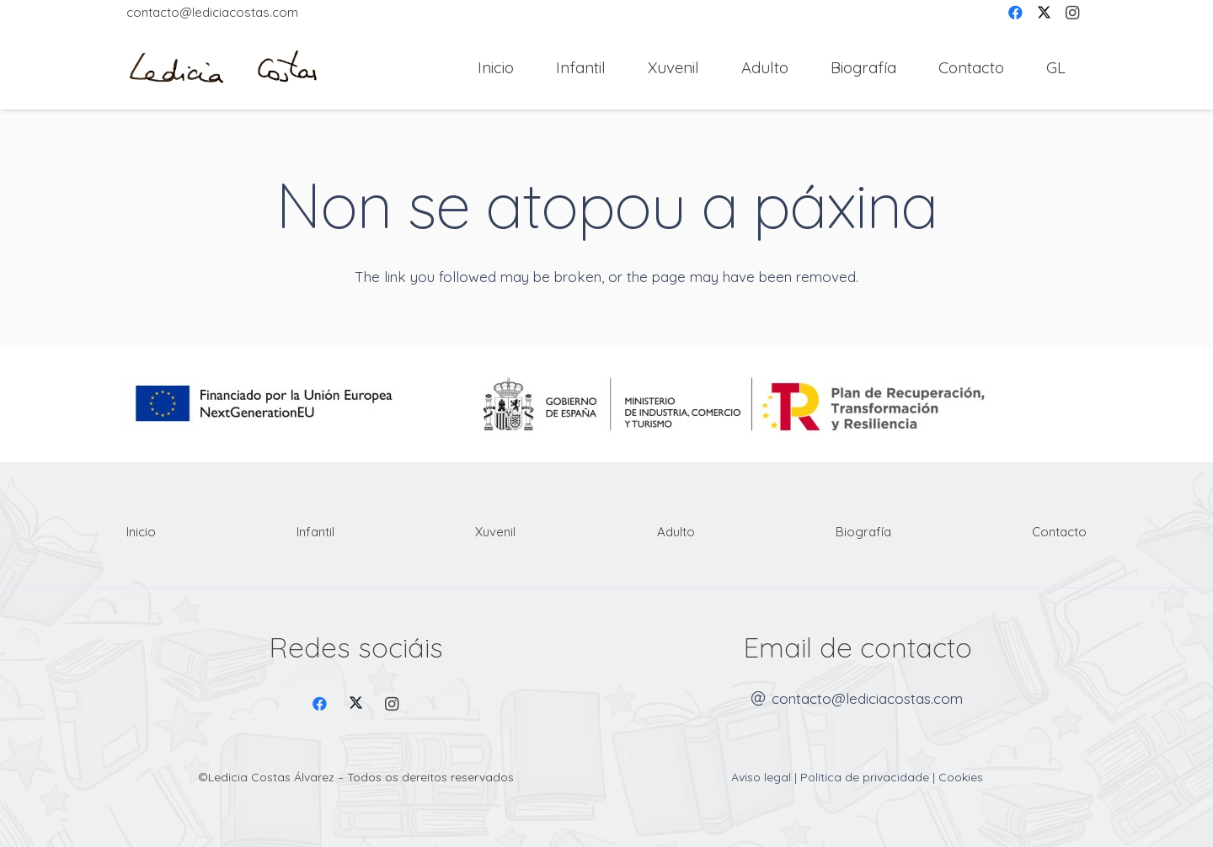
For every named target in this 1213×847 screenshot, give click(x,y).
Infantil (315, 532)
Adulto (676, 532)
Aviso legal (761, 777)
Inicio (141, 532)
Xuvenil (495, 532)
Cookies (960, 777)
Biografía (863, 532)
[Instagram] (392, 704)
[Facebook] (320, 704)
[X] (356, 704)
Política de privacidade (864, 777)
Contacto (1059, 532)
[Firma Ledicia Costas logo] (223, 68)
